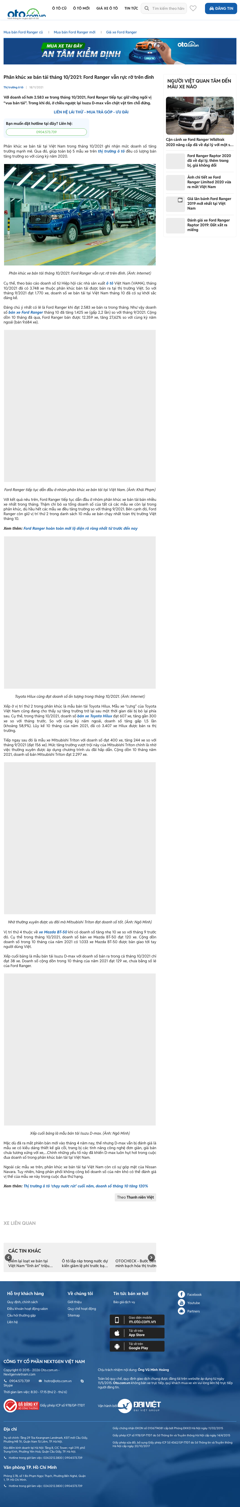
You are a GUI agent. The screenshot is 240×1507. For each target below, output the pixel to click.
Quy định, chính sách (22, 1302)
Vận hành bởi (129, 1406)
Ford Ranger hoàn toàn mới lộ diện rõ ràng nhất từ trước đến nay (81, 528)
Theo (135, 1197)
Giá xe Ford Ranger (121, 32)
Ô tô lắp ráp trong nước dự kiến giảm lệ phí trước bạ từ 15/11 (85, 1263)
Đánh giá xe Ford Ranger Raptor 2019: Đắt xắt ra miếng (208, 225)
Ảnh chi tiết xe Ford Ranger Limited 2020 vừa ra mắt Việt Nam (209, 182)
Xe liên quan (20, 1223)
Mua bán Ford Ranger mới (75, 32)
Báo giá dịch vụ (124, 1302)
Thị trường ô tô (13, 87)
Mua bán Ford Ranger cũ (24, 32)
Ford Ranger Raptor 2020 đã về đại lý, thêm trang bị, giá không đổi (209, 160)
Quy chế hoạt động (82, 1308)
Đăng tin (221, 8)
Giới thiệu (75, 1302)
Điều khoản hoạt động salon (27, 1308)
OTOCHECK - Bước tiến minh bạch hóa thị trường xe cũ (137, 1263)
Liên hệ (12, 1322)
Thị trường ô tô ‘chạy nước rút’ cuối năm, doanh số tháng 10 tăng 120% (86, 1186)
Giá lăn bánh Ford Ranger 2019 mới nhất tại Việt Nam (209, 203)
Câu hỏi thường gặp (21, 1315)
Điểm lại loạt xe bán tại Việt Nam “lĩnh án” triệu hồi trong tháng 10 (28, 1263)
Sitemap (74, 1315)
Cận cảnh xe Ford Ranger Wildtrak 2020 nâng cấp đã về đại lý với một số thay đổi (199, 142)
